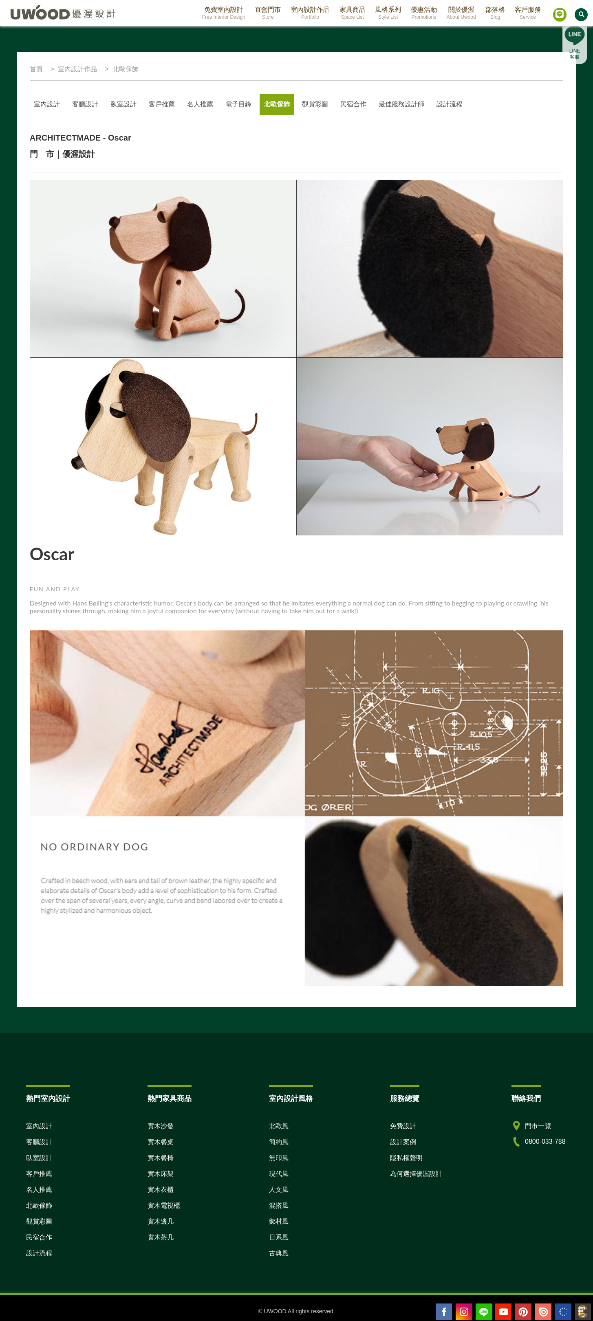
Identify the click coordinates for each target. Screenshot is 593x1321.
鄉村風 (279, 1221)
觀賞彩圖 (315, 104)
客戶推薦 (162, 104)
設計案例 (403, 1141)
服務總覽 (404, 1098)
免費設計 (403, 1126)
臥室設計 (123, 104)
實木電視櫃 (164, 1205)
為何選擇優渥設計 (416, 1173)
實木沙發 (161, 1126)
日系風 (279, 1237)
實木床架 (161, 1173)
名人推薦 (39, 1189)
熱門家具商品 (170, 1098)
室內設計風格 (291, 1098)
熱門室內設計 (48, 1098)
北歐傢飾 (277, 104)
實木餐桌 (161, 1141)
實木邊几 (161, 1221)
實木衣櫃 (161, 1189)
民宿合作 (353, 104)
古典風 (279, 1253)
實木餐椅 (161, 1157)
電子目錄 (238, 104)
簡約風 (279, 1141)
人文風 (279, 1189)
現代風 (279, 1173)
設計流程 (449, 104)
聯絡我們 (526, 1098)
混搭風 (279, 1205)
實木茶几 (161, 1237)
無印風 (279, 1157)
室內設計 (47, 104)
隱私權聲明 (406, 1157)
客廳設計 (85, 104)
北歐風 (279, 1126)
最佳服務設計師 (401, 104)
